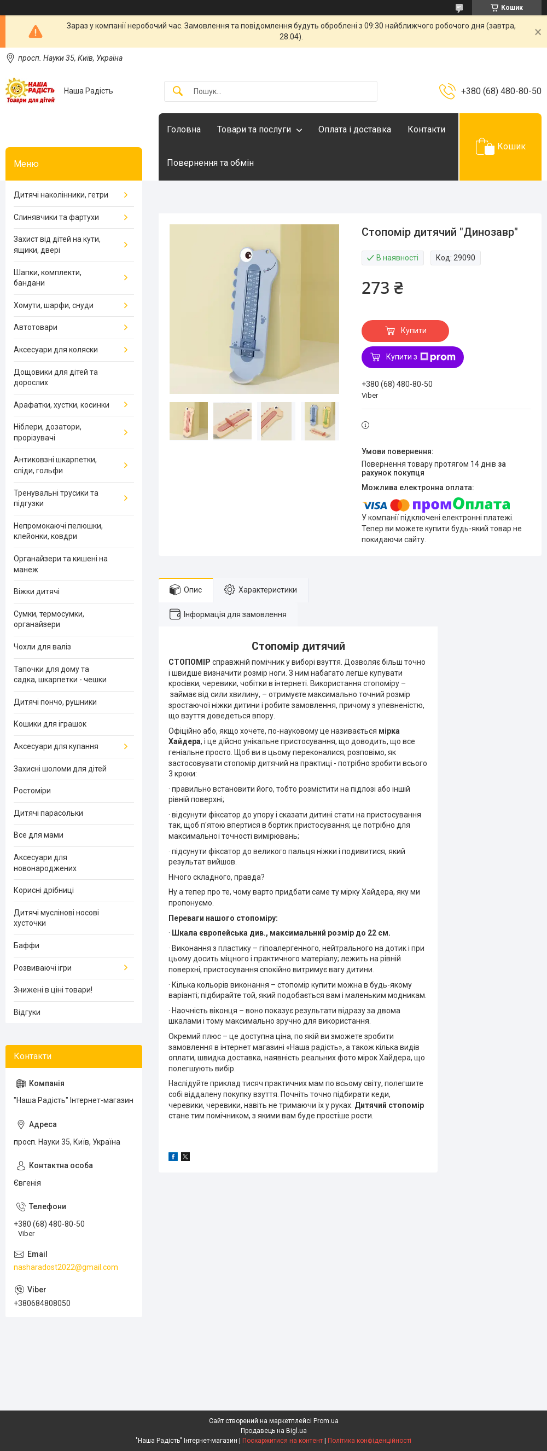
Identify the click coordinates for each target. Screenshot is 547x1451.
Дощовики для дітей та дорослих (56, 377)
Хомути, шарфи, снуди (54, 305)
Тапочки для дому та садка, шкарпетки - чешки (60, 674)
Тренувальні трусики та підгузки (56, 498)
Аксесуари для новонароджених (45, 863)
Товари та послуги (254, 129)
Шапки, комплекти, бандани (48, 278)
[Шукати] (177, 91)
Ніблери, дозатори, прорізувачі (48, 432)
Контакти (426, 129)
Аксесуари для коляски (56, 349)
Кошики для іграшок (50, 723)
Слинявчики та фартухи (56, 217)
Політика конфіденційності (369, 1440)
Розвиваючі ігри (43, 968)
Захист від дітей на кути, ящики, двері (57, 244)
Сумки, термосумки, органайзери (49, 619)
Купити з (421, 357)
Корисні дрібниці (44, 890)
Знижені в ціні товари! (53, 989)
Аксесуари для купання (56, 746)
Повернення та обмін (210, 163)
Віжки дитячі (37, 591)
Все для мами (38, 835)
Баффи (26, 945)
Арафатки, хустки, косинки (61, 405)
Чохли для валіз (42, 646)
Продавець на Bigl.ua (274, 1431)
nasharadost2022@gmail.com (66, 1267)
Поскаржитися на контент (282, 1440)
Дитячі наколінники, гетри (61, 194)
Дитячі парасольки (48, 813)
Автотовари (35, 327)
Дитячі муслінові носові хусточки (56, 918)
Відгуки (27, 1012)
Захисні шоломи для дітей (60, 768)
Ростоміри (32, 790)
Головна (184, 129)
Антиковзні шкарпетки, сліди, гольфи (55, 465)
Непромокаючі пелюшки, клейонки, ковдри (58, 531)
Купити (414, 330)
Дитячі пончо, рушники (55, 702)
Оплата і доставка (354, 129)
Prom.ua (326, 1421)
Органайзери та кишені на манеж (61, 564)
